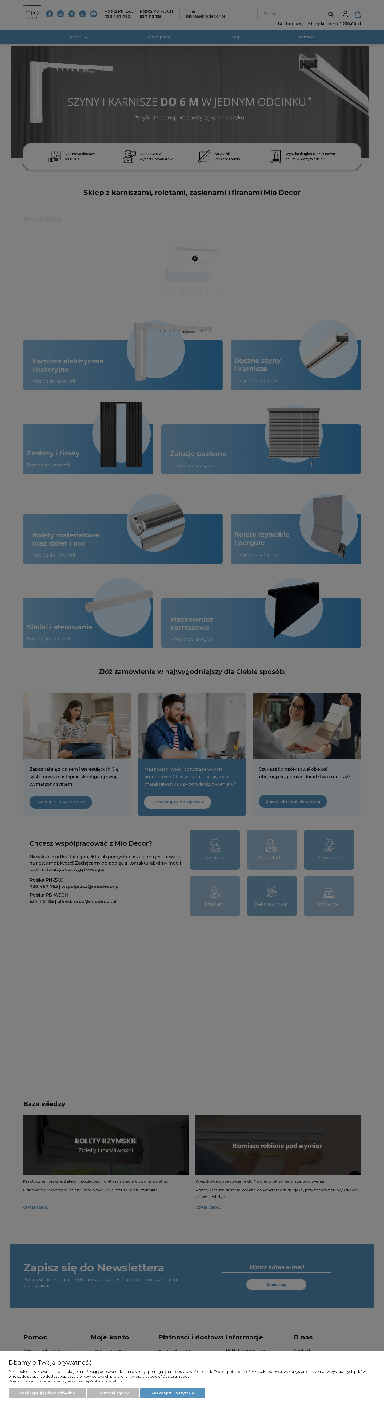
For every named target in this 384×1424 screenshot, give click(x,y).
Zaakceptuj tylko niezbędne (47, 1393)
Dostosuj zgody (113, 1393)
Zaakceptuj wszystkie (172, 1393)
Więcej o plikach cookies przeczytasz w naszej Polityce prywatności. (67, 1381)
